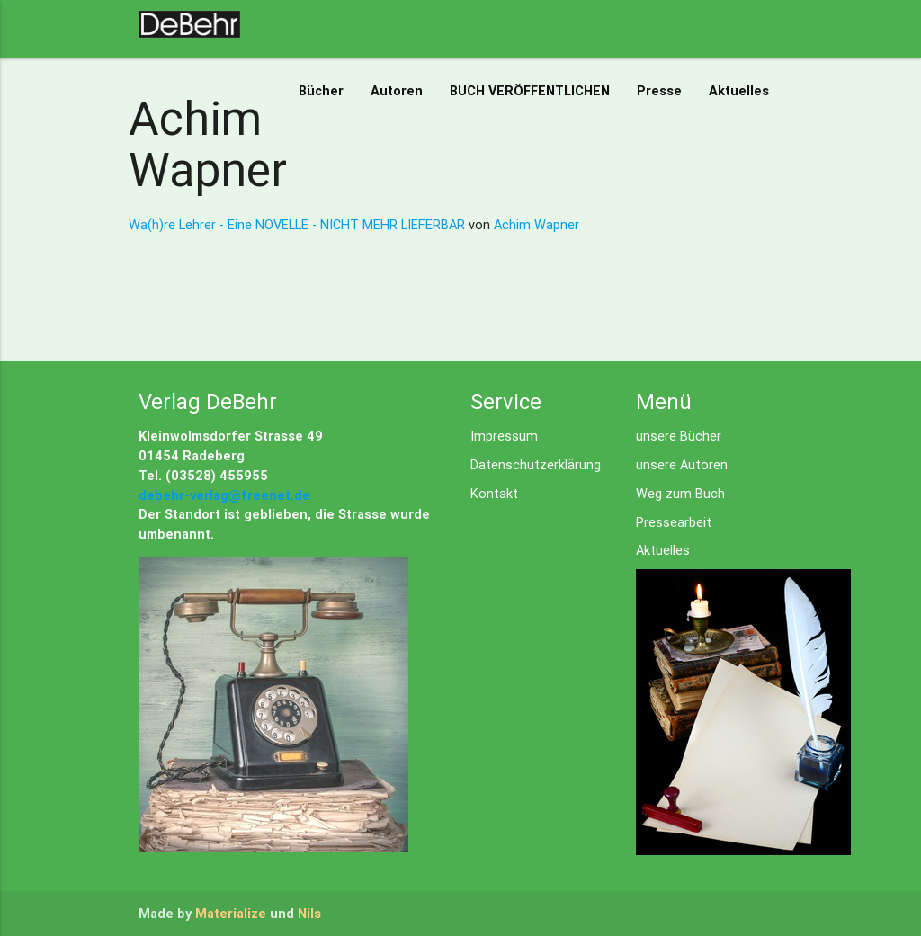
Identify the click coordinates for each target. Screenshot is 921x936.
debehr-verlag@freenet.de (224, 495)
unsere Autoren (682, 464)
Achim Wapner (536, 224)
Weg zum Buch (680, 493)
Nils (309, 913)
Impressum (504, 435)
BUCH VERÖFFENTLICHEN (530, 90)
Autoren (397, 90)
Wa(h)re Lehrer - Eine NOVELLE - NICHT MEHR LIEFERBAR (299, 224)
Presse (659, 90)
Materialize (230, 913)
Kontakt (494, 493)
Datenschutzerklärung (535, 464)
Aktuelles (739, 90)
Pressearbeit (673, 521)
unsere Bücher (678, 435)
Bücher (321, 90)
